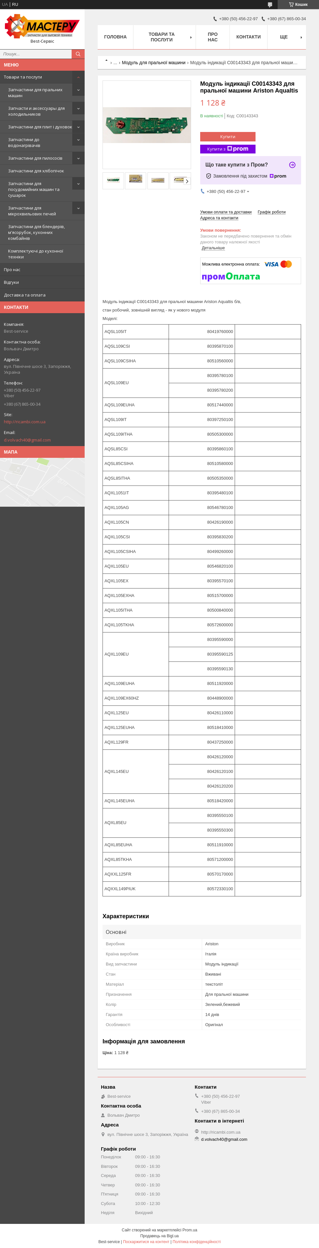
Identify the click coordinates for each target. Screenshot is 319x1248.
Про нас (12, 269)
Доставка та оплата (25, 295)
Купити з (227, 149)
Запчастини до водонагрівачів (24, 142)
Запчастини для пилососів (35, 158)
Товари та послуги (23, 77)
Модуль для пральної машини (154, 62)
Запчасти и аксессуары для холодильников (36, 111)
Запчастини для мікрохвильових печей (32, 211)
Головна (115, 36)
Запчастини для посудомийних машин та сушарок (34, 189)
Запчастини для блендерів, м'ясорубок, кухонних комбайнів (36, 232)
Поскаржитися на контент (146, 1242)
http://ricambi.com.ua (25, 422)
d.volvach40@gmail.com (27, 440)
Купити (227, 136)
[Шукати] (78, 54)
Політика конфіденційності (197, 1242)
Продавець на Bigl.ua (159, 1236)
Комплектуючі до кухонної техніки (35, 254)
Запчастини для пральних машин (35, 92)
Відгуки (11, 282)
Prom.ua (190, 1230)
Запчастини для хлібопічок (36, 171)
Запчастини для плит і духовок (40, 127)
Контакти (248, 36)
